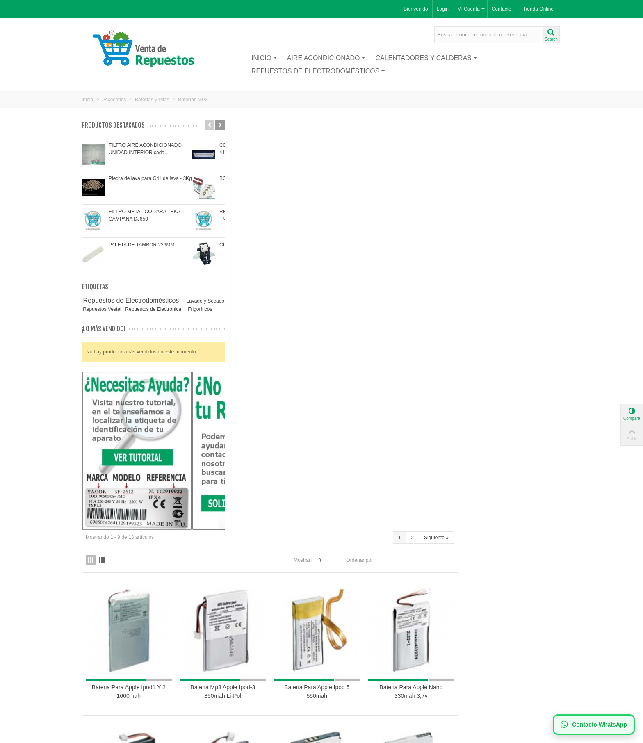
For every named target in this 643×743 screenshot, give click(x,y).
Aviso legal (219, 662)
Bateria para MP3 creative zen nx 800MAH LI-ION (427, 410)
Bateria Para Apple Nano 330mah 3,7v (516, 273)
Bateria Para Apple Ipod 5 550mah (427, 273)
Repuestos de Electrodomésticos (318, 71)
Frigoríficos (158, 316)
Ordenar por (462, 147)
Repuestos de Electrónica (111, 316)
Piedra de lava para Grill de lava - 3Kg (150, 178)
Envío (214, 654)
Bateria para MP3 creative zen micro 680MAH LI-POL (517, 410)
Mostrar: (406, 147)
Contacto (501, 9)
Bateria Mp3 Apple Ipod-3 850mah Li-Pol (338, 273)
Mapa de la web (225, 695)
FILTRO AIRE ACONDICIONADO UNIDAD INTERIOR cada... (145, 148)
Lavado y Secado (111, 309)
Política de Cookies (228, 670)
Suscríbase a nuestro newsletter (363, 654)
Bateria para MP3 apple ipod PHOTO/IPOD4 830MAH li (249, 410)
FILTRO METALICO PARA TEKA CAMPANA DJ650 (144, 215)
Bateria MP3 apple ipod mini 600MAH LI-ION (338, 410)
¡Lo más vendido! (103, 336)
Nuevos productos (104, 654)
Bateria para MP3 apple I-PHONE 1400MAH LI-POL (249, 547)
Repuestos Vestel (169, 309)
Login (443, 9)
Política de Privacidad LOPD (238, 678)
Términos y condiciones (233, 687)
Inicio (264, 58)
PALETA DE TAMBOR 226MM (142, 245)
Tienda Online (538, 9)
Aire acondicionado (326, 58)
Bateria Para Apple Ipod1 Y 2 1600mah (249, 273)
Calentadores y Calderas (426, 58)
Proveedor (96, 662)
